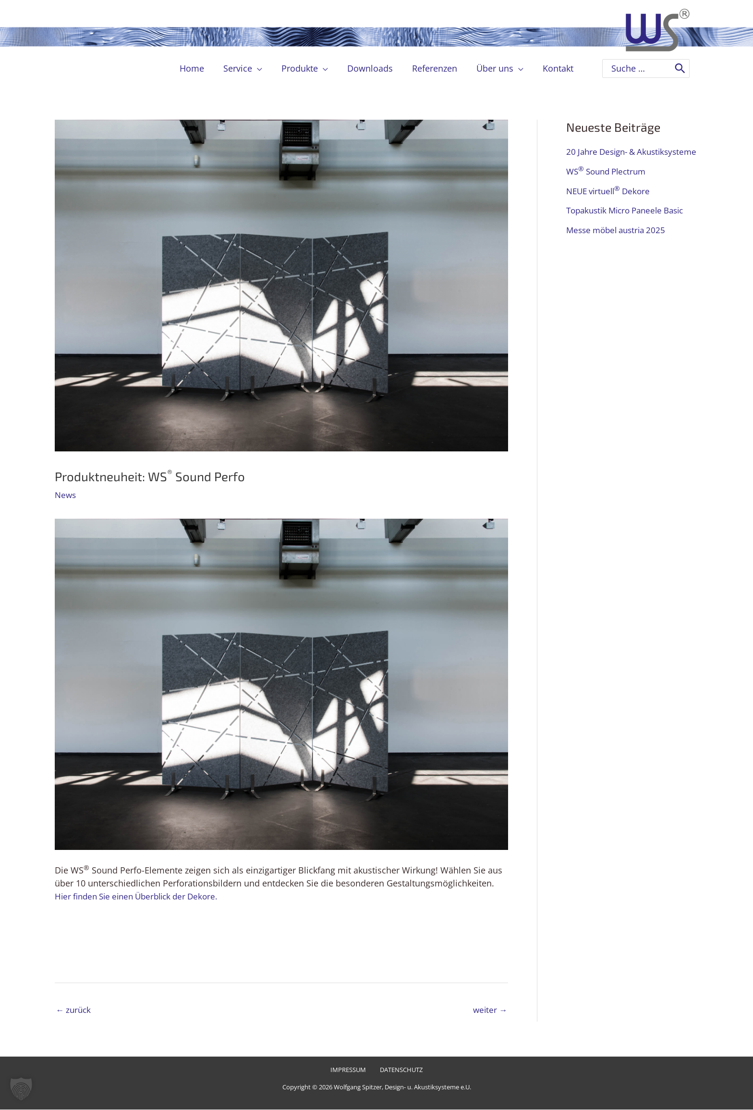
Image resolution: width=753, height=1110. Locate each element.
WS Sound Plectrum (609, 188)
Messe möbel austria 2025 (619, 246)
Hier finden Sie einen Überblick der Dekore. (142, 895)
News (66, 494)
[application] (261, 68)
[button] (21, 1089)
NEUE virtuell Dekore (611, 207)
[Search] (680, 68)
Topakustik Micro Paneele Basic (630, 227)
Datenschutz (399, 1070)
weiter (489, 1010)
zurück (74, 1010)
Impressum (349, 1070)
